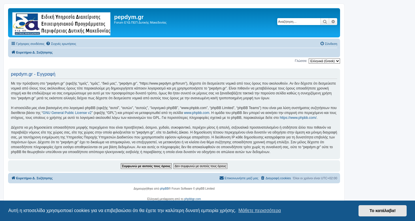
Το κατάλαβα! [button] (382, 210)
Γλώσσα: (301, 60)
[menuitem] (61, 43)
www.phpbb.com (196, 113)
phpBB (164, 188)
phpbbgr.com (192, 199)
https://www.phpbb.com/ (298, 118)
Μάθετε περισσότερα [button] (259, 210)
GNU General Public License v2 (67, 113)
